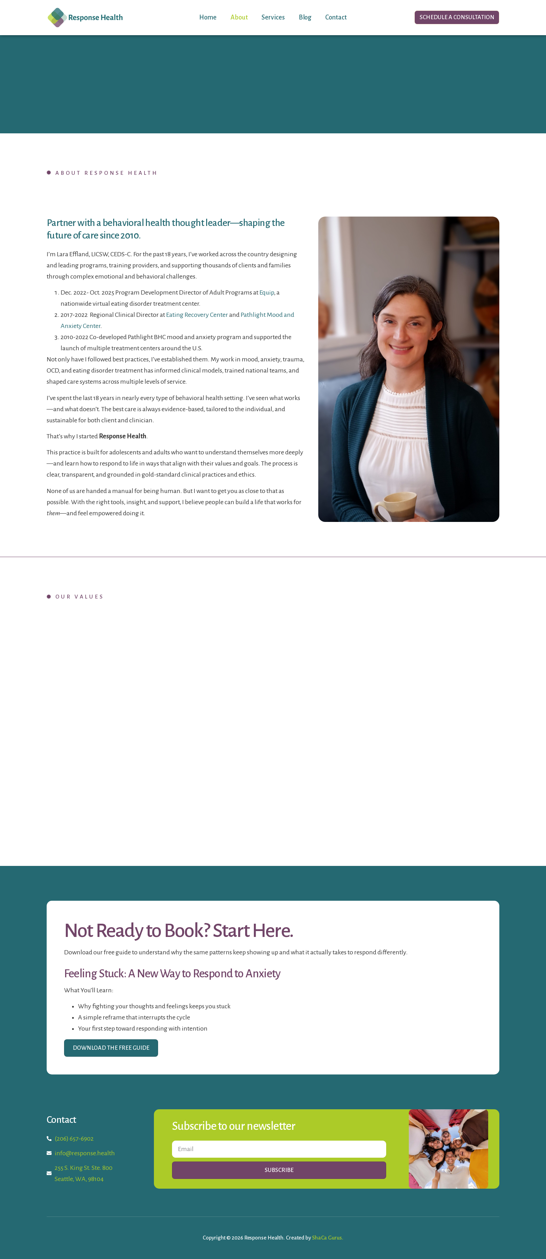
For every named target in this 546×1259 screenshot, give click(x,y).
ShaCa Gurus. (327, 1238)
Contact (335, 17)
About (239, 17)
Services (273, 17)
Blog (305, 17)
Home (208, 17)
